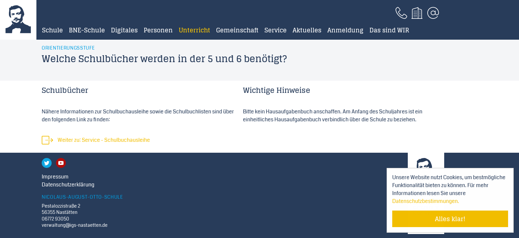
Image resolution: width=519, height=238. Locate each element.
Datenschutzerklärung (68, 184)
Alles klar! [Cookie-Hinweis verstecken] (450, 219)
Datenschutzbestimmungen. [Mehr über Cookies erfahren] (425, 201)
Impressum (55, 176)
